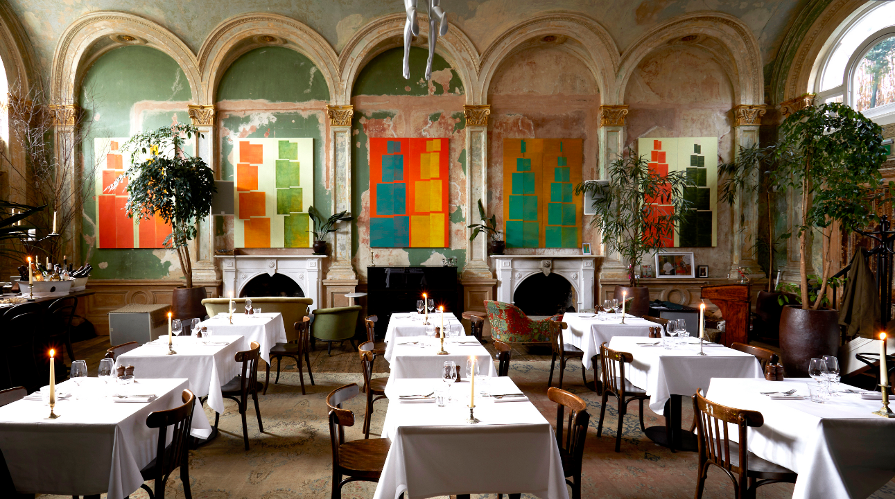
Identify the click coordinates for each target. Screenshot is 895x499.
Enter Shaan (447, 249)
